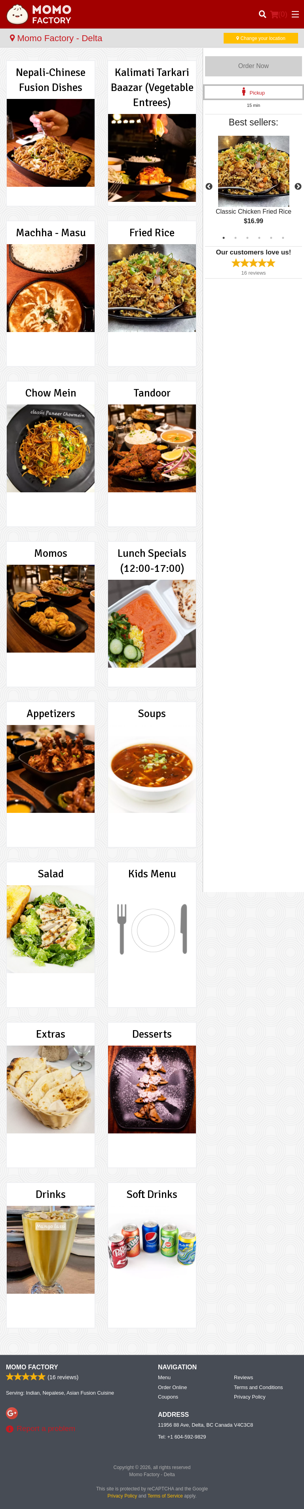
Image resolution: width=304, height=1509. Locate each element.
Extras (50, 1034)
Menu (164, 1377)
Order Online (172, 1387)
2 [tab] (235, 238)
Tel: (182, 1437)
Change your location (260, 38)
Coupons (168, 1397)
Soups (152, 713)
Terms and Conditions (258, 1387)
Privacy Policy (250, 1397)
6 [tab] (283, 238)
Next (298, 187)
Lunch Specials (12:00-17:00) (152, 561)
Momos (50, 553)
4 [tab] (259, 238)
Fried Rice (152, 232)
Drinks (51, 1194)
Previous (209, 187)
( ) (278, 14)
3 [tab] (247, 238)
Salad (51, 874)
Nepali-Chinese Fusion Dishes (51, 80)
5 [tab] (271, 238)
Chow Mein (50, 393)
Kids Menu (152, 874)
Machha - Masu (51, 232)
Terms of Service (165, 1496)
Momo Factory (32, 1367)
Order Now (253, 66)
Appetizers (51, 713)
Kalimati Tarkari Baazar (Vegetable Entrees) (152, 87)
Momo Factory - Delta (56, 38)
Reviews (243, 1377)
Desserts (152, 1034)
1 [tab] (224, 238)
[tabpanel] (253, 187)
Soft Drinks (152, 1194)
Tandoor (152, 393)
